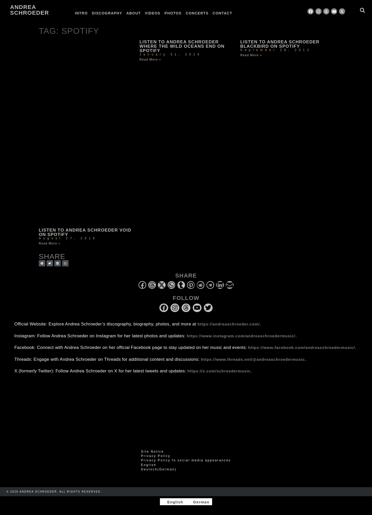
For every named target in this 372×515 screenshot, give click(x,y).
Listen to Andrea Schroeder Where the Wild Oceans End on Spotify (182, 46)
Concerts (197, 13)
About (133, 13)
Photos (173, 13)
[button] (363, 10)
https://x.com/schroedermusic (219, 371)
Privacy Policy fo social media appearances (186, 460)
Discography (107, 13)
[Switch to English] (173, 501)
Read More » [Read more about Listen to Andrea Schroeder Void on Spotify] (49, 243)
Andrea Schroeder (29, 10)
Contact (222, 13)
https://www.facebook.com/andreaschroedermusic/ (301, 347)
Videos (152, 13)
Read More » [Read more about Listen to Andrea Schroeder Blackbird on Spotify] (251, 55)
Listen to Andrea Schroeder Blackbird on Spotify (280, 44)
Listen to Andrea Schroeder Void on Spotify (85, 232)
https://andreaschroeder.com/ (229, 324)
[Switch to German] (247, 13)
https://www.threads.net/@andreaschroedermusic (253, 359)
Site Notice (152, 451)
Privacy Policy (156, 456)
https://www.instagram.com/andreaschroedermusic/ (241, 336)
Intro (81, 13)
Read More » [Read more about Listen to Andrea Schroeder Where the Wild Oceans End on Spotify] (150, 59)
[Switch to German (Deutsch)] (186, 469)
